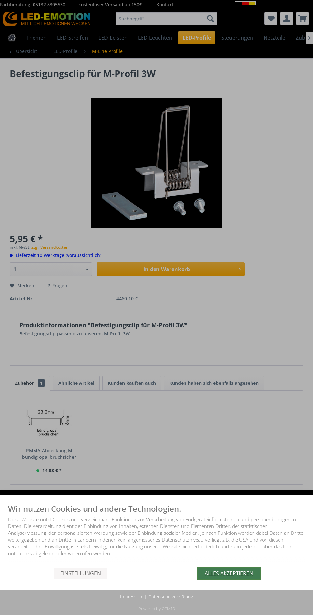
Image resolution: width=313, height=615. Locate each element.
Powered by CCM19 (156, 608)
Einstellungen (80, 573)
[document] (156, 536)
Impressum (131, 597)
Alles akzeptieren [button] (229, 573)
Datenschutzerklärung (170, 597)
